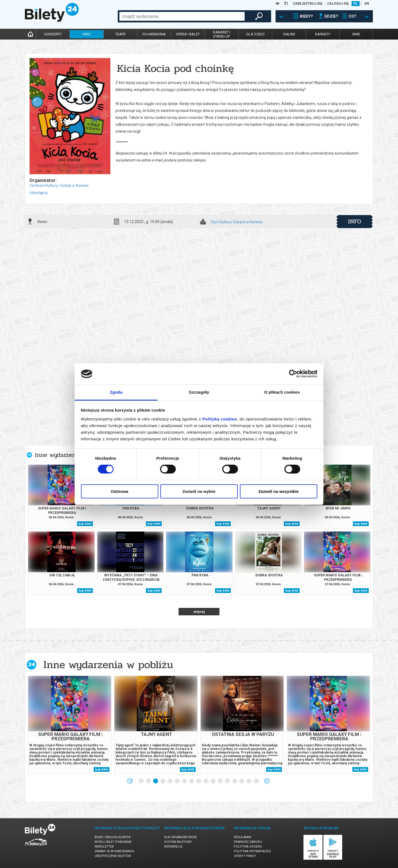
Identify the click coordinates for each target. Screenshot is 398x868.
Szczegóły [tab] (199, 392)
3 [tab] (156, 781)
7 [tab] (184, 781)
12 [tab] (220, 781)
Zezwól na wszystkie (278, 491)
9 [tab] (199, 781)
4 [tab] (163, 781)
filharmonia (154, 34)
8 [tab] (192, 781)
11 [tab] (213, 781)
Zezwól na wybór (199, 491)
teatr (120, 34)
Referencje (173, 846)
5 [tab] (170, 781)
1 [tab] (141, 781)
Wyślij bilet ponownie (113, 842)
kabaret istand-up (221, 34)
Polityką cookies (219, 419)
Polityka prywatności (252, 851)
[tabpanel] (69, 725)
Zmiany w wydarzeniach (114, 851)
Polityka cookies (248, 846)
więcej (199, 612)
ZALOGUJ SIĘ (338, 4)
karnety (322, 34)
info (354, 221)
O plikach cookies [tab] (282, 392)
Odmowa (119, 491)
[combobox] (182, 16)
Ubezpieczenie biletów (113, 856)
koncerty (53, 34)
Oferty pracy (245, 856)
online (289, 34)
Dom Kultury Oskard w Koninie (237, 222)
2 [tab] (148, 781)
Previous (130, 781)
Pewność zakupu (248, 842)
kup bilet (84, 523)
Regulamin (242, 837)
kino (87, 34)
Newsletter (104, 846)
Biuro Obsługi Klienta (112, 837)
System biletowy (178, 842)
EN (367, 4)
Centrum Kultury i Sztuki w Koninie (59, 185)
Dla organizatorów (180, 837)
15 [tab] (242, 781)
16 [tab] (249, 781)
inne (356, 34)
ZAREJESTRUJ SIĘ (307, 4)
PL (356, 4)
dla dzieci (255, 34)
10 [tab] (206, 781)
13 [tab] (228, 781)
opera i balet (188, 34)
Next (267, 781)
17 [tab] (256, 781)
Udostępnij (38, 192)
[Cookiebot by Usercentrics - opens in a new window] (293, 374)
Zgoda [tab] (116, 392)
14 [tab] (235, 781)
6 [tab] (177, 781)
